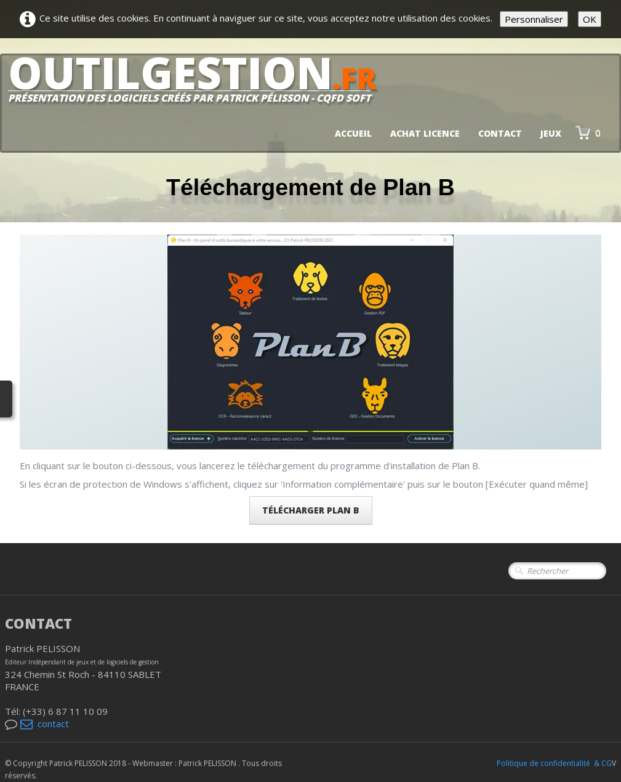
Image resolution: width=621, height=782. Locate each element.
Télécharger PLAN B (310, 510)
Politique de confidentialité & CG (554, 763)
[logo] (197, 83)
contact (44, 723)
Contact (500, 133)
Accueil (353, 133)
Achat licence (425, 133)
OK (589, 19)
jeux (550, 133)
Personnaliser (534, 19)
